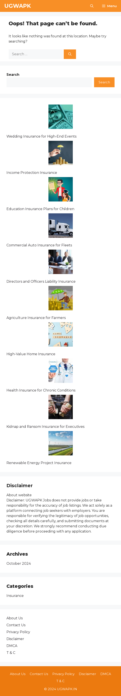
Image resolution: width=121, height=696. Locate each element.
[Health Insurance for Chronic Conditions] (60, 371)
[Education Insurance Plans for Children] (60, 190)
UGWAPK (17, 6)
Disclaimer (15, 639)
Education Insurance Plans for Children (40, 209)
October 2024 (18, 563)
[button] (92, 6)
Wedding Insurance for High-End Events (41, 136)
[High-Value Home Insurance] (60, 335)
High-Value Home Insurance (30, 354)
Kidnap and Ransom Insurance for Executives (45, 427)
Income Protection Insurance (31, 173)
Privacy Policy (18, 632)
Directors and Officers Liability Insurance (41, 281)
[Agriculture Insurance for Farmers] (60, 299)
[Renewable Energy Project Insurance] (60, 444)
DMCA (11, 646)
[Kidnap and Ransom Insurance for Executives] (60, 408)
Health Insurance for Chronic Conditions (40, 390)
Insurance (15, 596)
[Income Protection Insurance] (60, 154)
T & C (10, 653)
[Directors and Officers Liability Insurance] (60, 263)
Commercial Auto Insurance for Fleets (39, 245)
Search (104, 82)
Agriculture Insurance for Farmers (36, 318)
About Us (14, 618)
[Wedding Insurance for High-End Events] (60, 117)
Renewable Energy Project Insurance (38, 463)
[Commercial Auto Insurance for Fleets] (60, 226)
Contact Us (15, 625)
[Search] (70, 54)
